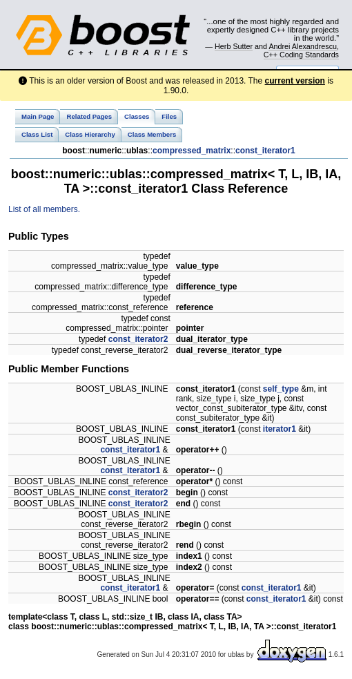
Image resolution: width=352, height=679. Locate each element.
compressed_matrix (192, 150)
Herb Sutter (234, 46)
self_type (281, 389)
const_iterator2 (138, 339)
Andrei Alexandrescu (302, 46)
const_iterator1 (265, 150)
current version (295, 81)
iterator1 (279, 429)
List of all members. (44, 209)
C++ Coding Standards (301, 54)
